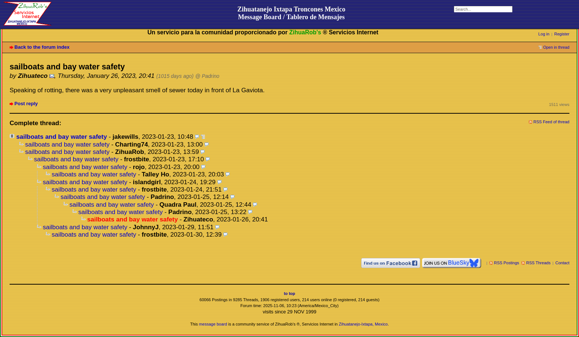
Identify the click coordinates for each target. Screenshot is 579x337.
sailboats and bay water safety (61, 136)
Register (561, 34)
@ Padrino (207, 76)
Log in (543, 34)
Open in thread (556, 47)
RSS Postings (506, 263)
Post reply (26, 103)
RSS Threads (538, 263)
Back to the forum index (41, 47)
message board (213, 324)
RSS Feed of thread (552, 122)
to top (289, 293)
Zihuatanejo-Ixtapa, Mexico (363, 324)
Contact (562, 263)
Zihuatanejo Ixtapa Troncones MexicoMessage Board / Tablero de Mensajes (291, 13)
